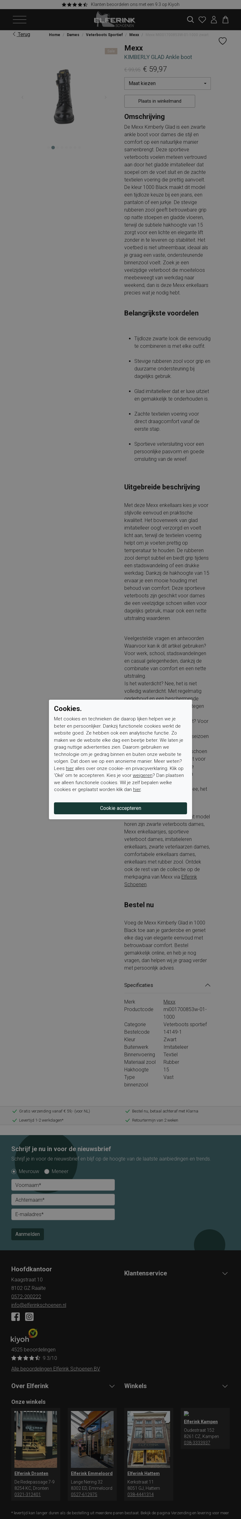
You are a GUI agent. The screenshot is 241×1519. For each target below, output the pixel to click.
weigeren (143, 775)
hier (70, 768)
